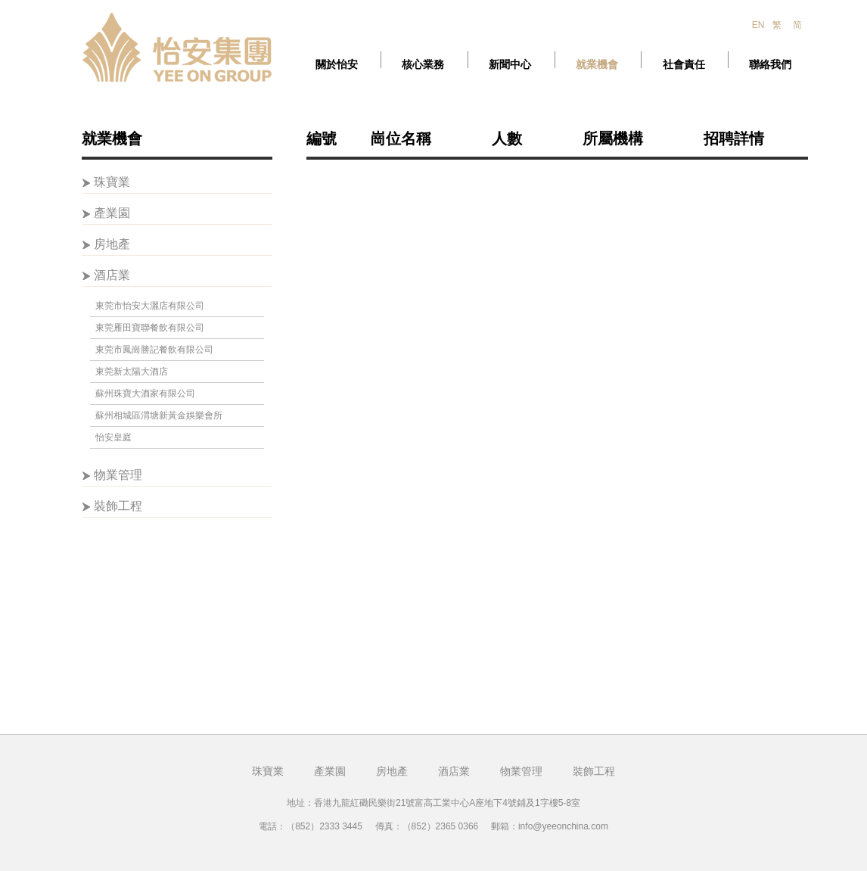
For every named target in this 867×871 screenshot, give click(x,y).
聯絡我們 (770, 64)
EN (758, 25)
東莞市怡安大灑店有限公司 (149, 305)
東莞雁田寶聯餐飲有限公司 (149, 327)
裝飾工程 (118, 505)
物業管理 (118, 474)
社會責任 (684, 64)
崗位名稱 (401, 138)
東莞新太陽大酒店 (131, 371)
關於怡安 (336, 64)
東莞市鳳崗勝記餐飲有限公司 (154, 349)
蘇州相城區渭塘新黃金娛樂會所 (158, 415)
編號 (321, 138)
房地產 (112, 244)
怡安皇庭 (113, 437)
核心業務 (423, 64)
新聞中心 (510, 64)
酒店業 (112, 275)
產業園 (112, 213)
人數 (507, 138)
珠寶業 (112, 182)
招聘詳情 (734, 138)
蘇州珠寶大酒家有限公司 (145, 393)
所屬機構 (613, 138)
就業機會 (597, 64)
